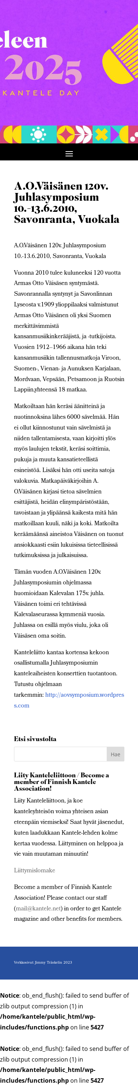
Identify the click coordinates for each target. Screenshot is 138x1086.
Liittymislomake (34, 871)
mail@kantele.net (38, 909)
